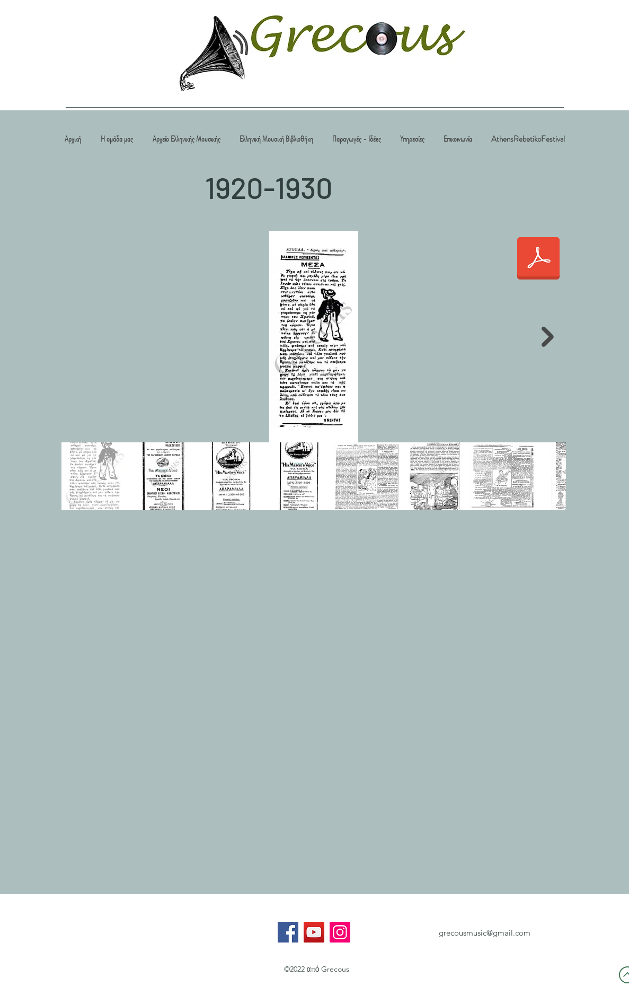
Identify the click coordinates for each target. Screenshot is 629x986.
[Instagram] (340, 932)
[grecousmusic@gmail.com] (485, 933)
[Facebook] (288, 932)
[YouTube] (314, 932)
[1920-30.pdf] (538, 259)
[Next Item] (548, 337)
